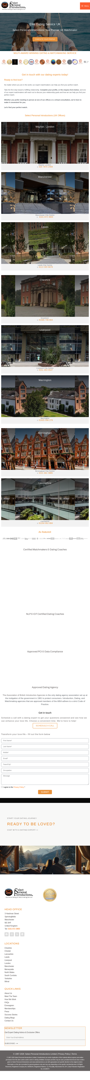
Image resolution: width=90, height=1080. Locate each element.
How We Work (10, 1008)
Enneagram (9, 1014)
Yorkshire (8, 987)
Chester (8, 960)
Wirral (7, 991)
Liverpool (8, 969)
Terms (74, 1063)
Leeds (7, 966)
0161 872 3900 (14, 938)
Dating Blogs (10, 1027)
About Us (8, 1002)
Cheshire (8, 957)
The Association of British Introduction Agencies (24, 704)
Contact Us (9, 1030)
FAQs (7, 1011)
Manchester (9, 975)
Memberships (10, 1017)
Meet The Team (11, 1005)
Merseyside (9, 978)
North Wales (9, 981)
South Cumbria (11, 984)
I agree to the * (14, 796)
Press (7, 1021)
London (8, 972)
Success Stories (11, 1024)
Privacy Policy (18, 796)
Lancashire (9, 963)
